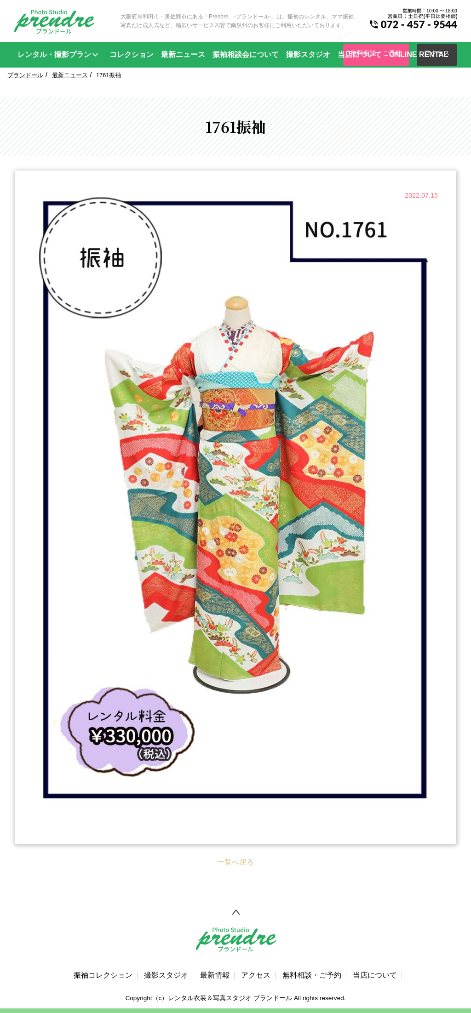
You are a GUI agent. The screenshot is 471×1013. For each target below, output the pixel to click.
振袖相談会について (246, 54)
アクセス (255, 975)
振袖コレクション (103, 975)
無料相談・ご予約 (311, 975)
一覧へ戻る (235, 862)
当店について (360, 54)
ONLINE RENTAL (418, 54)
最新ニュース (183, 54)
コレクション (131, 54)
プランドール (25, 75)
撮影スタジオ (308, 54)
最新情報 (215, 975)
